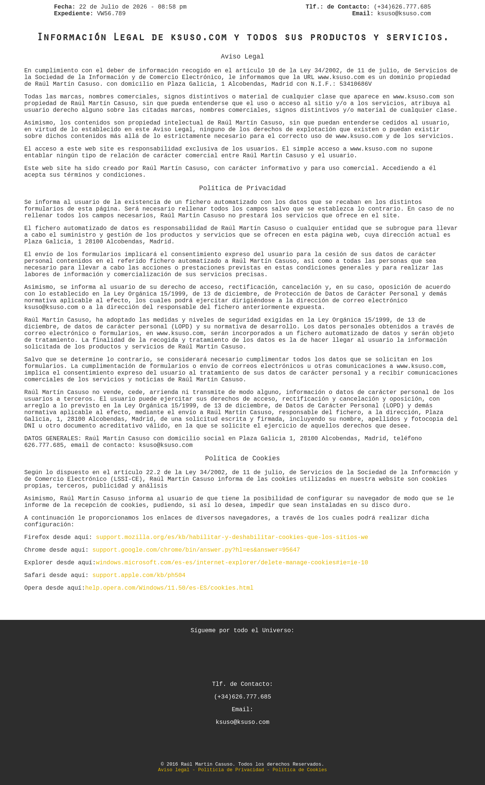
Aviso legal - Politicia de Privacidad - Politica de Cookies (242, 770)
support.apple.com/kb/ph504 (138, 575)
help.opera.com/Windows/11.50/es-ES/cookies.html (169, 588)
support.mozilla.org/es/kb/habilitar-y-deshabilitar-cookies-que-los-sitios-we (232, 537)
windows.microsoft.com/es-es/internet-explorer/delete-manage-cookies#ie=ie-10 (232, 562)
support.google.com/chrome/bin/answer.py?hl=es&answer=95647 (196, 550)
